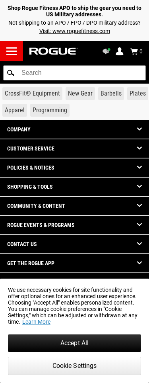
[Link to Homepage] (53, 51)
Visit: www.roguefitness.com (74, 31)
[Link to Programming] (50, 110)
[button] (10, 72)
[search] (74, 72)
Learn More (36, 322)
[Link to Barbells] (111, 93)
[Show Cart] (136, 51)
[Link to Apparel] (14, 110)
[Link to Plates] (137, 93)
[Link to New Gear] (80, 93)
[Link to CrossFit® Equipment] (32, 93)
